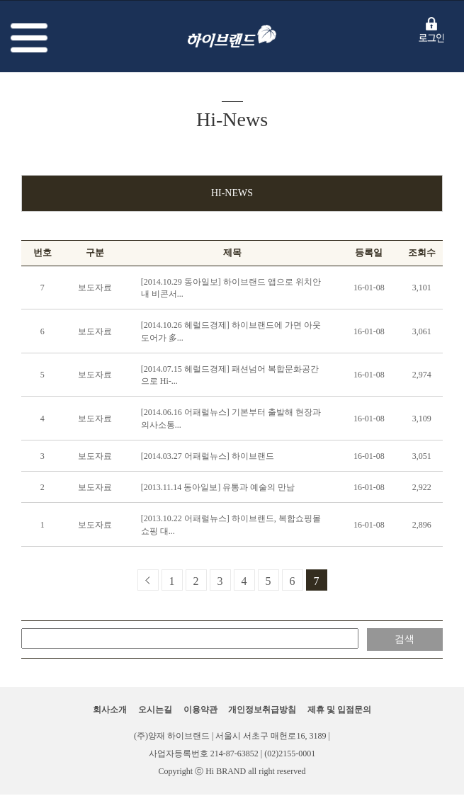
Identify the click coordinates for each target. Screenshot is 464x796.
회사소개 (110, 710)
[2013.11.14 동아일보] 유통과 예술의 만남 (218, 487)
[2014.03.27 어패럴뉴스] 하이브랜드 (207, 456)
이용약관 (200, 710)
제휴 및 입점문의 (339, 710)
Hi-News (232, 193)
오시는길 (155, 710)
